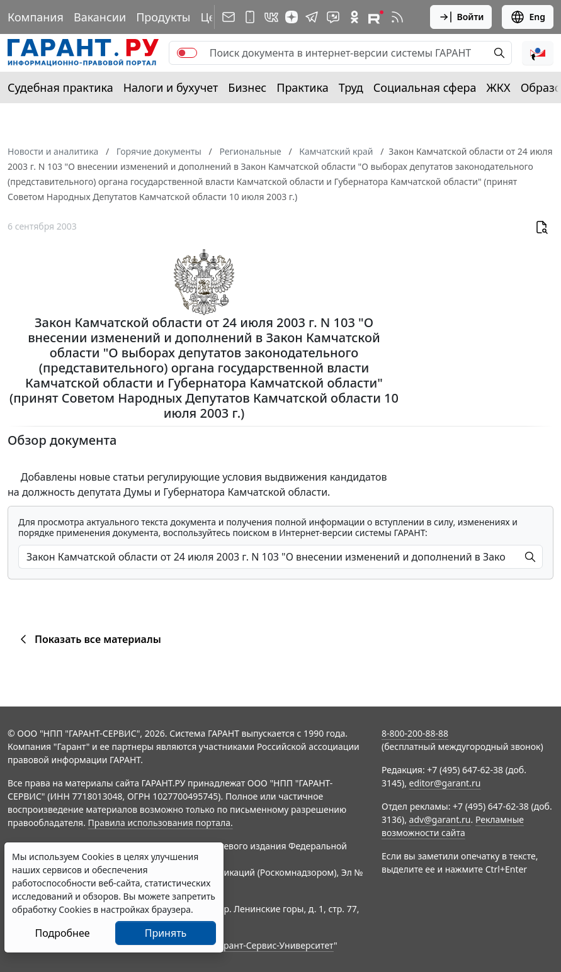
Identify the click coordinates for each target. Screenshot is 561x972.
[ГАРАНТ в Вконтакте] (271, 17)
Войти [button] (461, 17)
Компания (36, 17)
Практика (302, 87)
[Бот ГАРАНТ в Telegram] (333, 17)
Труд (351, 87)
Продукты (163, 17)
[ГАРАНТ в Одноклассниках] (354, 17)
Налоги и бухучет (170, 87)
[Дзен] (291, 17)
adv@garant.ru (440, 819)
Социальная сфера (425, 87)
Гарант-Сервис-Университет (274, 945)
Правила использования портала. (160, 823)
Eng (527, 17)
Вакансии (100, 17)
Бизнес (247, 87)
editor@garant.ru (445, 783)
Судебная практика (60, 87)
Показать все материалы (88, 639)
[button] (537, 53)
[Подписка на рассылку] (228, 17)
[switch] (187, 53)
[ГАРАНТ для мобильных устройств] (250, 17)
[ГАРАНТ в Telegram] (311, 17)
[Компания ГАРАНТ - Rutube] (375, 17)
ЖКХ (499, 87)
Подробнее (62, 933)
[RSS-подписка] (397, 17)
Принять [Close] (166, 933)
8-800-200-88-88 (415, 733)
